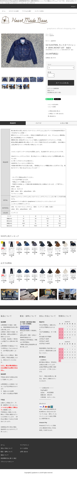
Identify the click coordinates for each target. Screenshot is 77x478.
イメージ (38, 123)
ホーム (3, 11)
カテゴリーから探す (13, 11)
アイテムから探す (25, 11)
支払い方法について (6, 448)
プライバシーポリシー (7, 461)
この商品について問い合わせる (54, 113)
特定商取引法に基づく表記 (54, 92)
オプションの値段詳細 (53, 88)
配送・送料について (6, 451)
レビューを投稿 (51, 106)
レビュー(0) (64, 123)
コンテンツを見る (38, 11)
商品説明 (13, 123)
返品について (50, 90)
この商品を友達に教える (53, 111)
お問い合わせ (24, 451)
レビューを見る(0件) (52, 104)
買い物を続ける (51, 116)
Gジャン (51, 34)
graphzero (52, 35)
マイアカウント (24, 445)
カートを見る (24, 448)
